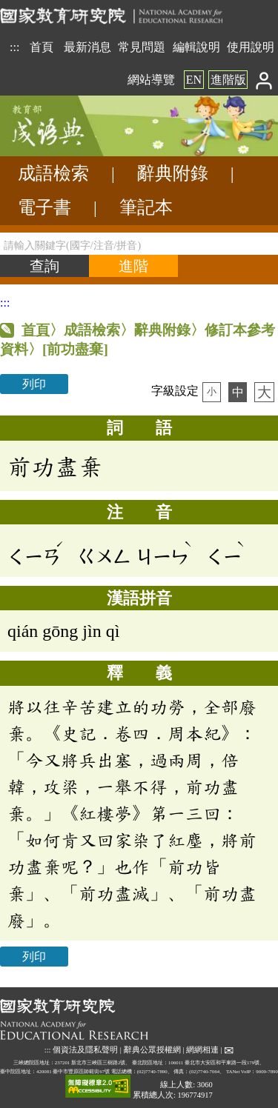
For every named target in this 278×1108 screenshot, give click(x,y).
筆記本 (146, 207)
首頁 (41, 47)
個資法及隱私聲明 (85, 1050)
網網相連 (202, 1050)
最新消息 (87, 47)
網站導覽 (151, 79)
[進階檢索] (133, 266)
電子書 (44, 207)
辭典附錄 (172, 173)
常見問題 (141, 47)
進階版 (228, 79)
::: (14, 47)
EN (194, 79)
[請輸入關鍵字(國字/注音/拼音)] (139, 244)
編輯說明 (196, 47)
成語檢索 (53, 173)
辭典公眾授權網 (152, 1050)
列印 (34, 384)
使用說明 (250, 47)
